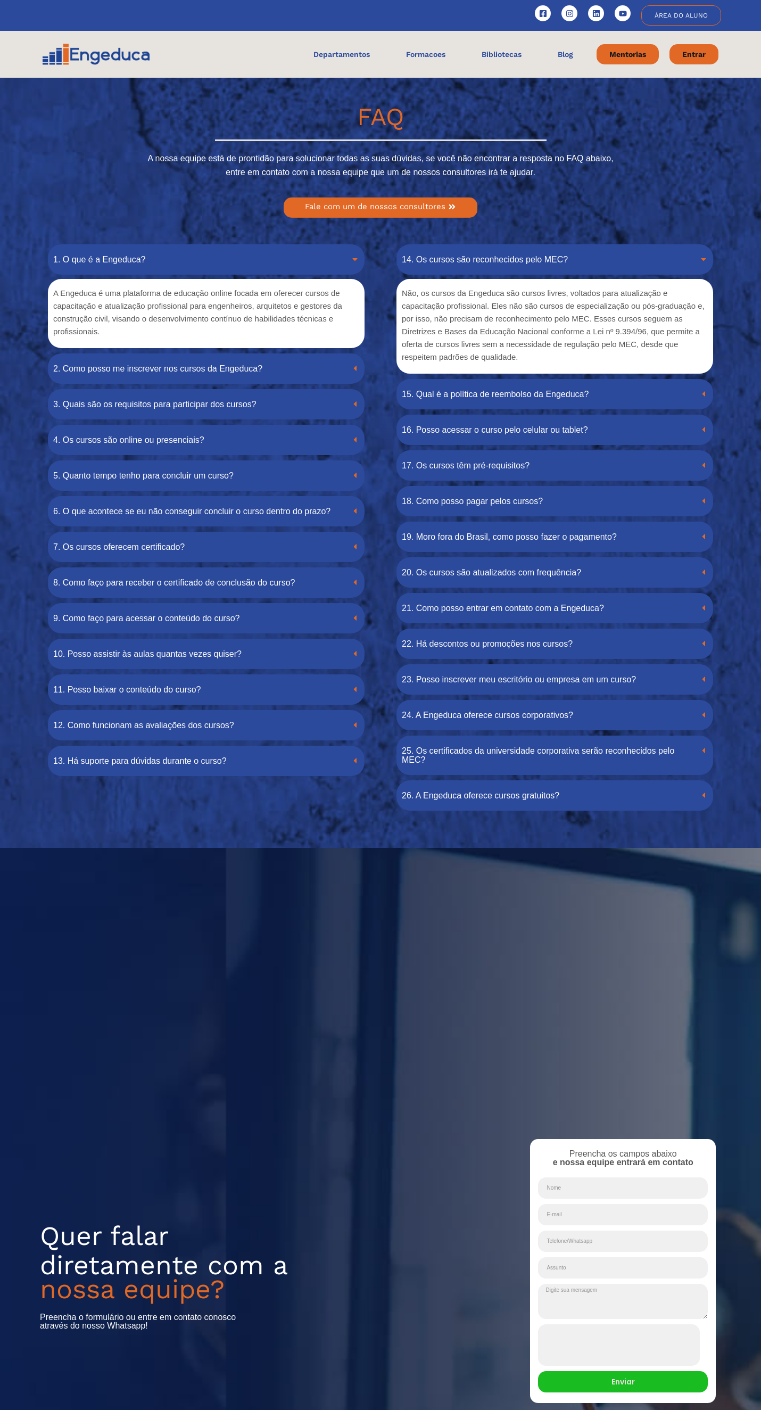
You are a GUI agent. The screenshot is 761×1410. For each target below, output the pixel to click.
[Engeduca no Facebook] (543, 13)
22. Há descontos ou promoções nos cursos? (487, 643)
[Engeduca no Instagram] (569, 13)
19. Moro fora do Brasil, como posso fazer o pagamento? (509, 536)
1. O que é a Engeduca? (99, 259)
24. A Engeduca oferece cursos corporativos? (487, 715)
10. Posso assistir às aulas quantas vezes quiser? (147, 653)
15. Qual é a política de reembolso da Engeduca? (495, 394)
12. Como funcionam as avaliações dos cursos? (143, 725)
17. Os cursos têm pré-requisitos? (466, 465)
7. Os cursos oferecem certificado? (119, 546)
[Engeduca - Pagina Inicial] (96, 54)
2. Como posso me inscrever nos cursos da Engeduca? (157, 368)
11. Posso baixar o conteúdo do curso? (127, 689)
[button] (206, 259)
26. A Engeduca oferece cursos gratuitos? (480, 795)
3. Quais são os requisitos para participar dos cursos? (155, 404)
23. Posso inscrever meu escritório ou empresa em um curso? (519, 679)
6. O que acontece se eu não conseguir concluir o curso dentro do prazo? (191, 511)
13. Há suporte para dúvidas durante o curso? (140, 760)
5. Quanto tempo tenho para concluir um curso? (143, 475)
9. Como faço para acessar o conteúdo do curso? (146, 618)
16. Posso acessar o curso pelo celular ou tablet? (495, 429)
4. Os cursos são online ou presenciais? (128, 439)
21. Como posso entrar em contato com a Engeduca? (503, 608)
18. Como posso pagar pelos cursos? (472, 501)
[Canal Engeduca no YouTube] (623, 13)
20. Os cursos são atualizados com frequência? (491, 572)
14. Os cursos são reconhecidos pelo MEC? (485, 259)
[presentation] (619, 1345)
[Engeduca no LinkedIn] (596, 13)
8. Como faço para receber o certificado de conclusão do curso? (174, 582)
